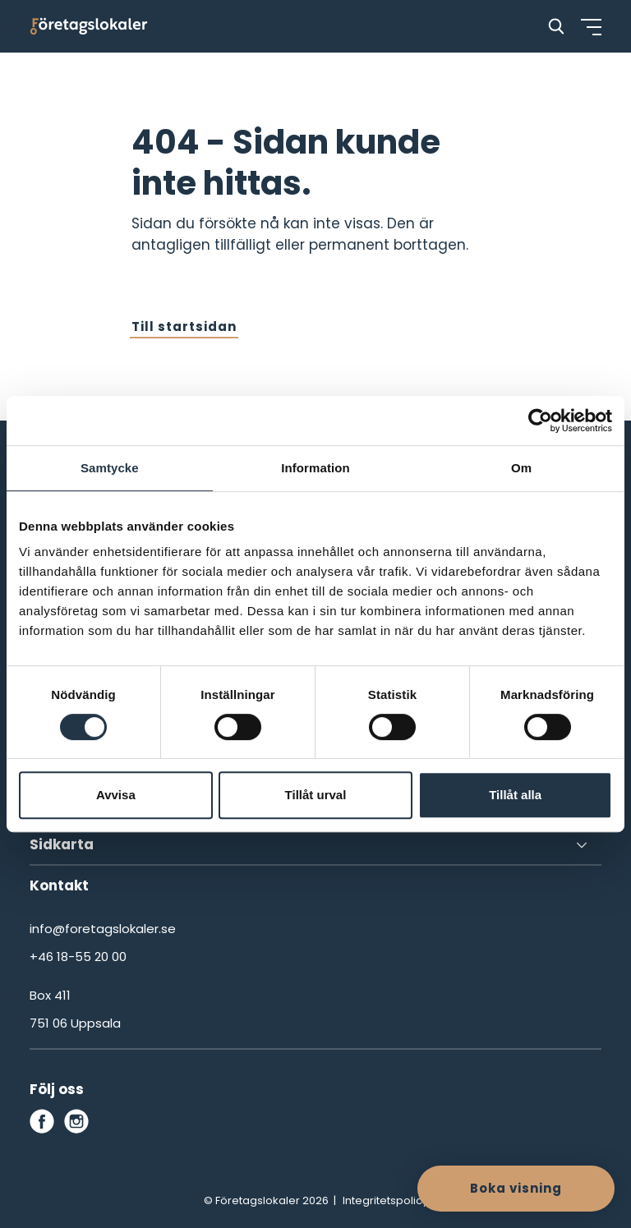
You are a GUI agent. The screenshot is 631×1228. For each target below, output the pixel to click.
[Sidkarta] (315, 845)
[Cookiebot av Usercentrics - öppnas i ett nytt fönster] (540, 420)
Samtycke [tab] (110, 468)
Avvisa (116, 795)
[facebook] (42, 1121)
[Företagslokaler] (89, 26)
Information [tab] (315, 468)
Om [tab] (521, 468)
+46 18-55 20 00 (78, 956)
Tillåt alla (515, 795)
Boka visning (516, 1188)
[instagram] (76, 1121)
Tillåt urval (316, 795)
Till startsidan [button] (184, 326)
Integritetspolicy (385, 1200)
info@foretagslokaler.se (103, 928)
